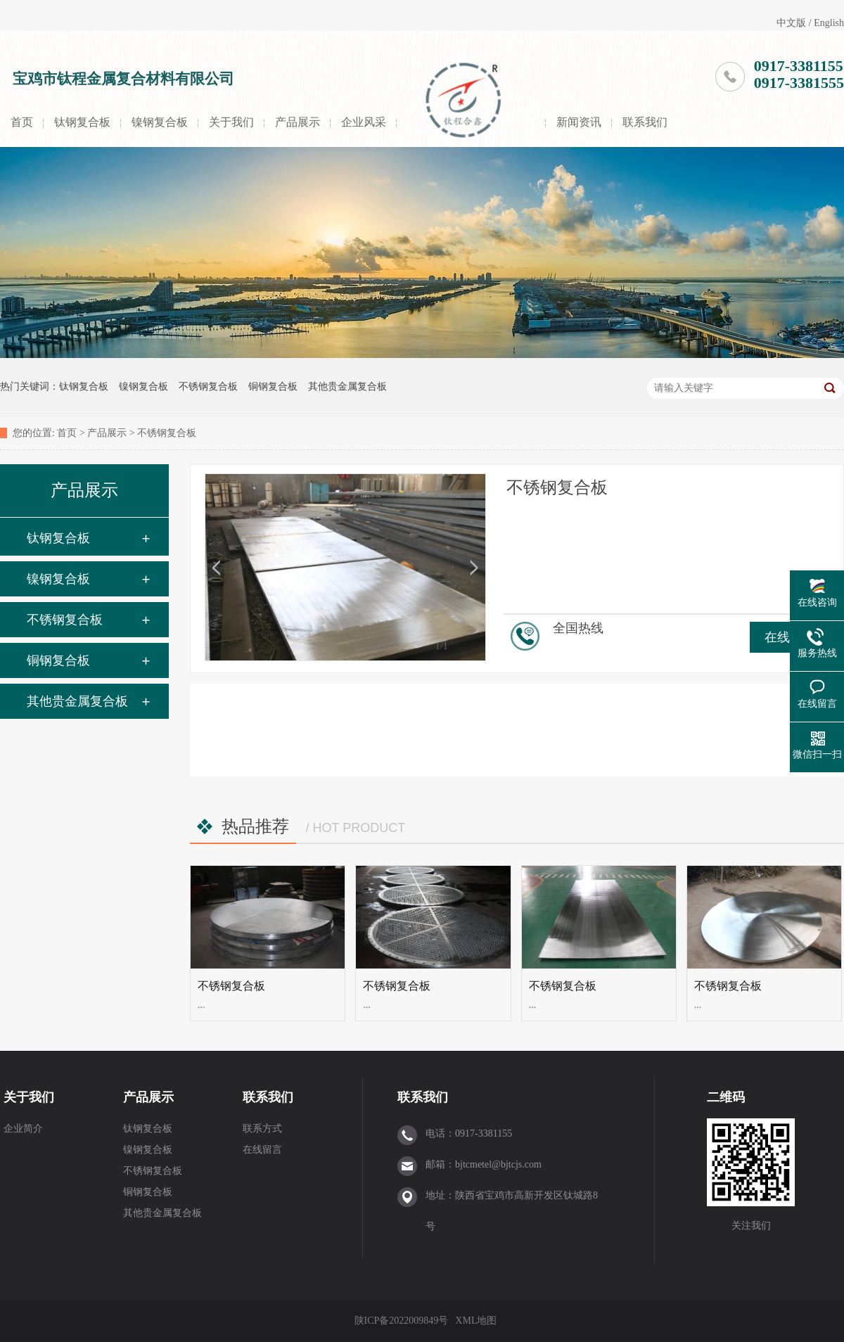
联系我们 (644, 122)
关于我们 (231, 122)
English (829, 23)
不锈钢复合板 (208, 386)
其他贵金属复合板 (347, 386)
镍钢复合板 (160, 122)
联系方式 (262, 1128)
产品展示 (297, 122)
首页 (22, 122)
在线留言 (262, 1149)
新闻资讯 (578, 122)
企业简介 (23, 1128)
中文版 (791, 23)
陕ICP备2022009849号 (401, 1320)
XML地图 (476, 1320)
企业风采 (363, 122)
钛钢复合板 (82, 122)
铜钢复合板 (273, 386)
